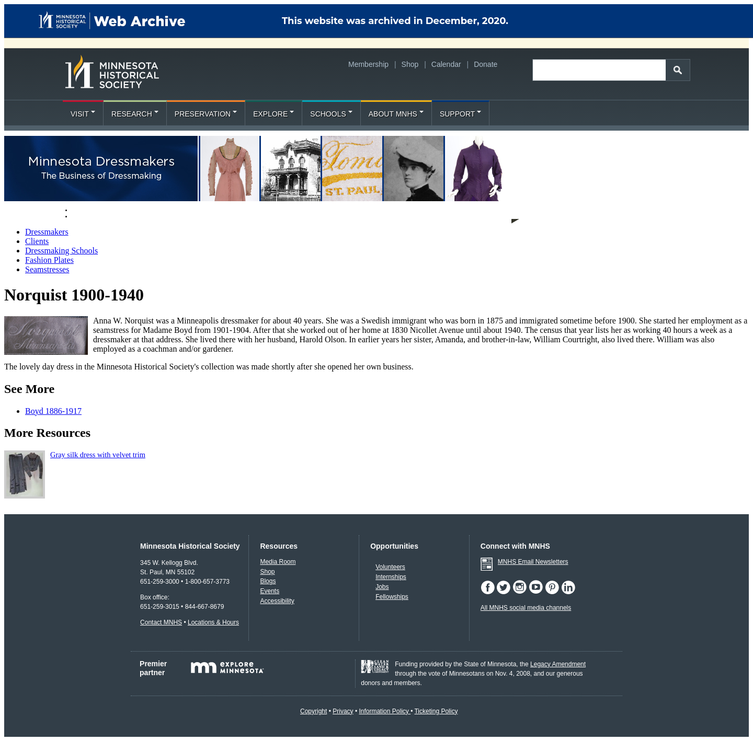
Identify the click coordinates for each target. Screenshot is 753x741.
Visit (83, 114)
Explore (273, 114)
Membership (368, 64)
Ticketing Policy (436, 711)
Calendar (446, 64)
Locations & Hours (213, 622)
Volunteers (390, 567)
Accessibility (277, 601)
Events (269, 591)
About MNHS (396, 114)
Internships (390, 577)
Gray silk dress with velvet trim (97, 454)
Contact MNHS (161, 622)
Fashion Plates (49, 260)
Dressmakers (47, 231)
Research (134, 114)
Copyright (313, 711)
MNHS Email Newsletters (533, 561)
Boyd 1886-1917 (53, 411)
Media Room (277, 561)
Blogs (268, 581)
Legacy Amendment (558, 664)
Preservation (206, 114)
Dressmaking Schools (61, 250)
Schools (331, 114)
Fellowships (391, 596)
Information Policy (384, 711)
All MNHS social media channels (526, 607)
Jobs (382, 587)
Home (80, 209)
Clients (37, 241)
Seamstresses (47, 269)
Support (460, 114)
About (82, 216)
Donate (485, 64)
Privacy (343, 711)
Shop (410, 64)
